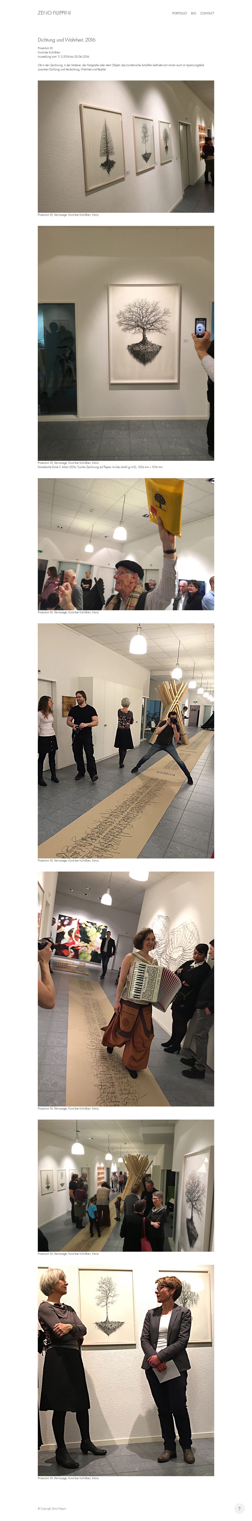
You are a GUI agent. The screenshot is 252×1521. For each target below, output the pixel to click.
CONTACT (207, 13)
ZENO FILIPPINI (54, 13)
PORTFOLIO (179, 13)
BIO (193, 13)
